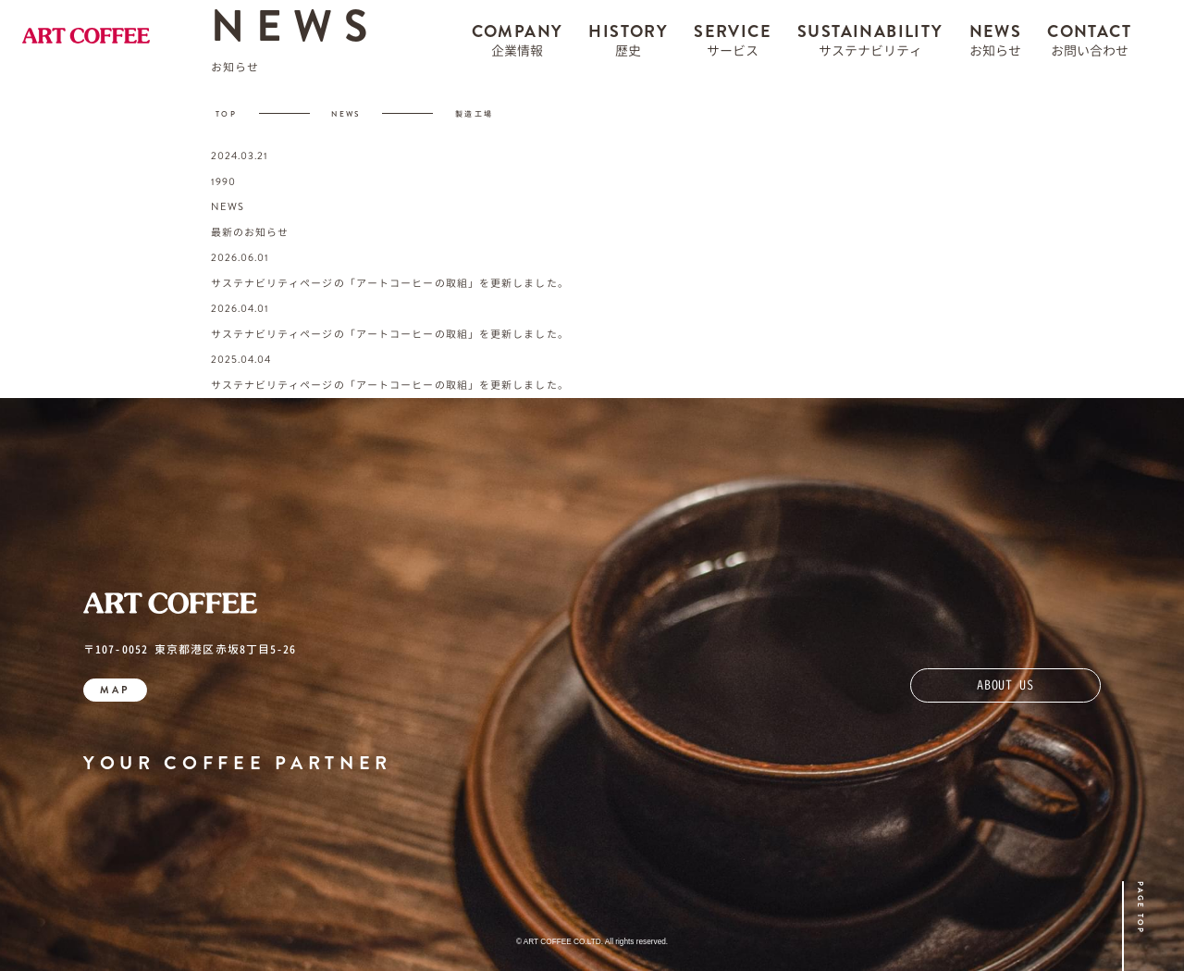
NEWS (995, 45)
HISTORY (628, 45)
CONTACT (1089, 45)
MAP (115, 689)
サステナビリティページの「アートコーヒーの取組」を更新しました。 (390, 283)
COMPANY (517, 45)
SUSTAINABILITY (870, 45)
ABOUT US (1005, 684)
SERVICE (732, 45)
